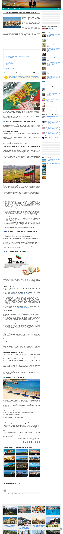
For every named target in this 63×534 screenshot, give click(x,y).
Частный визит (9, 62)
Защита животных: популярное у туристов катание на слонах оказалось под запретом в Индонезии (53, 54)
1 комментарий (51, 95)
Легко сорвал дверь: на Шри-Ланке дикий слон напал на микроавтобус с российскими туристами (53, 63)
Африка (29, 8)
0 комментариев (51, 101)
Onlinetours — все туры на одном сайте (53, 528)
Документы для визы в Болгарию (10, 59)
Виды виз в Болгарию (8, 57)
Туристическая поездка (10, 61)
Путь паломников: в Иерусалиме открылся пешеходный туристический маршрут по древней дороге (53, 68)
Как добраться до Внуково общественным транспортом (24, 528)
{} (20, 493)
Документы (18, 14)
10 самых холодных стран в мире (53, 116)
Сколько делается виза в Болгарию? (11, 68)
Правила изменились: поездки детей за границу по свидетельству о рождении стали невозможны (53, 77)
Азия (20, 8)
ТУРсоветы (10, 8)
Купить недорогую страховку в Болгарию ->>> (22, 307)
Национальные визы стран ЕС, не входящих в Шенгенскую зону (17, 56)
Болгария (13, 14)
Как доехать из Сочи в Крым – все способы (24, 514)
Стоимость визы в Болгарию (9, 67)
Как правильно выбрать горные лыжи (52, 88)
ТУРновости (5, 8)
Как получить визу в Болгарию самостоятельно (13, 58)
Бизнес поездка (9, 63)
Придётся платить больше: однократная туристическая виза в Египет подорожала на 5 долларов (53, 44)
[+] (22, 493)
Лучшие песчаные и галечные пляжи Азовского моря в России (38, 526)
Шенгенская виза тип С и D (11, 55)
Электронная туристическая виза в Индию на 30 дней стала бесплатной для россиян (53, 72)
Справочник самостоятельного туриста (12, 5)
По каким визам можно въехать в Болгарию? (12, 53)
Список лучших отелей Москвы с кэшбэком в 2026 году (10, 526)
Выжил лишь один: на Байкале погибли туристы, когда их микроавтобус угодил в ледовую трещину (53, 58)
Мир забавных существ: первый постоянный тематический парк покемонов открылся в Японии (53, 40)
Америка (25, 8)
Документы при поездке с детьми (12, 65)
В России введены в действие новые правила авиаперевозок (53, 35)
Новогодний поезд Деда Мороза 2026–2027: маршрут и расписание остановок (52, 122)
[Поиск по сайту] (58, 8)
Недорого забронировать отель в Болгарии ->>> (22, 293)
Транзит (8, 64)
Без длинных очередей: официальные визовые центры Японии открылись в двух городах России (53, 49)
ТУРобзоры (16, 8)
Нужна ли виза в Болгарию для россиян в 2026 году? (13, 52)
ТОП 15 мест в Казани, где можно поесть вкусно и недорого (38, 514)
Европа (33, 8)
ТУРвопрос (10, 3)
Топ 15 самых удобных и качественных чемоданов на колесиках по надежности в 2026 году (53, 99)
